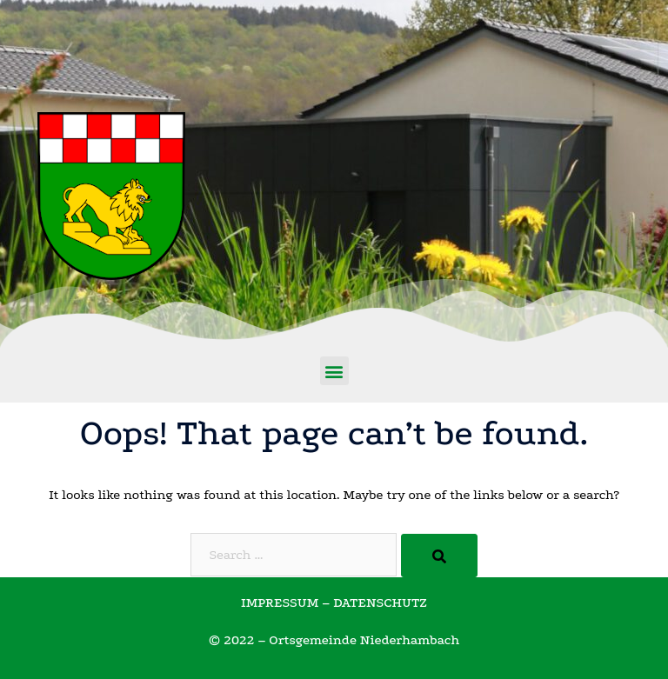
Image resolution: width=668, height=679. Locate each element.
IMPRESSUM (279, 602)
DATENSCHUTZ (380, 602)
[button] (334, 370)
